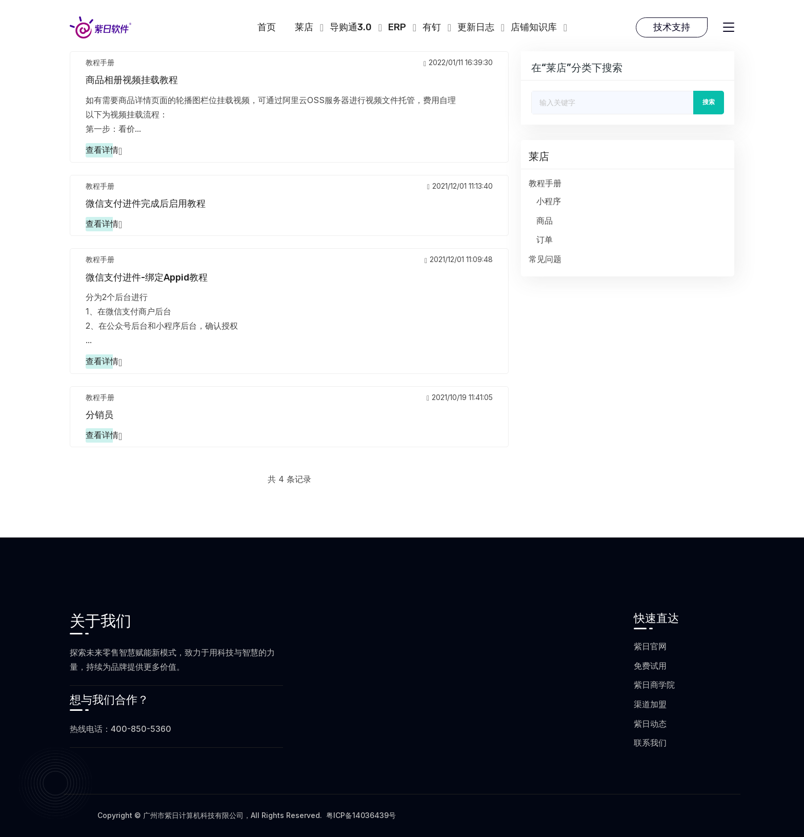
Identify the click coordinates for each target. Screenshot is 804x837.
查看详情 (102, 150)
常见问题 (545, 259)
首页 (266, 27)
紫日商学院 (654, 685)
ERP (397, 27)
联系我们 (650, 743)
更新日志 (475, 27)
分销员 (99, 415)
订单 (544, 240)
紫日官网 (650, 646)
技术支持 (671, 27)
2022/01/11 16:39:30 (458, 62)
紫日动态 (650, 724)
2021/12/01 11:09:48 (459, 259)
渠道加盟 (650, 704)
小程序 (548, 201)
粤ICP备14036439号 (361, 815)
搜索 (708, 102)
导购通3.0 (351, 27)
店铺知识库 (534, 27)
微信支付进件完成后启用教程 (146, 203)
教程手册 (100, 62)
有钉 (432, 27)
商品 (544, 221)
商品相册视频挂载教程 (132, 80)
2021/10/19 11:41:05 (460, 397)
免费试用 (650, 666)
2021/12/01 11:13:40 (460, 186)
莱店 (304, 27)
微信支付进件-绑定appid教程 (147, 277)
